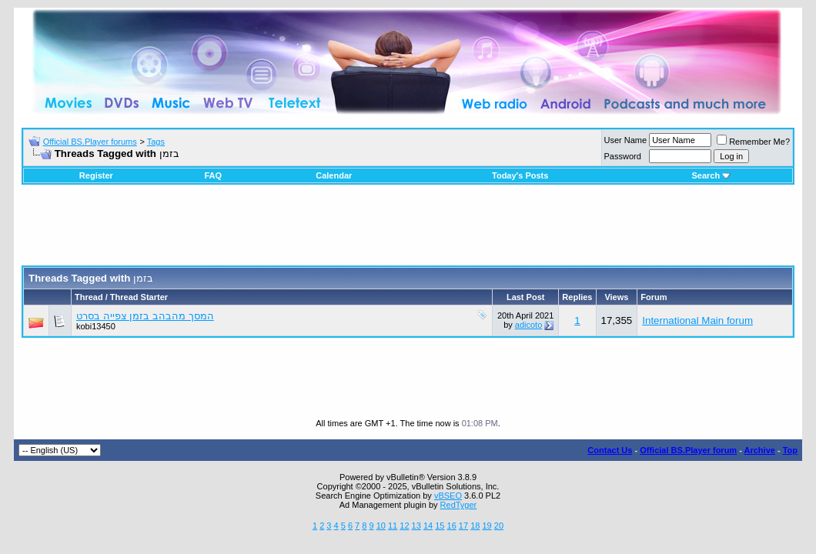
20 (498, 525)
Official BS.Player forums (90, 141)
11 (392, 525)
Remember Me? (753, 141)
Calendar (334, 175)
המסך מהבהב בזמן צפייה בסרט (145, 316)
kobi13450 (95, 326)
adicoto (528, 324)
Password (622, 156)
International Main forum (697, 320)
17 (463, 525)
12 (404, 525)
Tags (156, 141)
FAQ (213, 175)
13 (416, 525)
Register (96, 175)
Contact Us (609, 450)
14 (428, 525)
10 (381, 525)
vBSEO (448, 495)
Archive (759, 450)
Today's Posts (520, 175)
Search (711, 175)
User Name (625, 140)
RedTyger (458, 504)
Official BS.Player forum (688, 450)
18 (475, 525)
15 (439, 525)
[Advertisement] (408, 230)
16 (451, 525)
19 (486, 525)
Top (790, 450)
